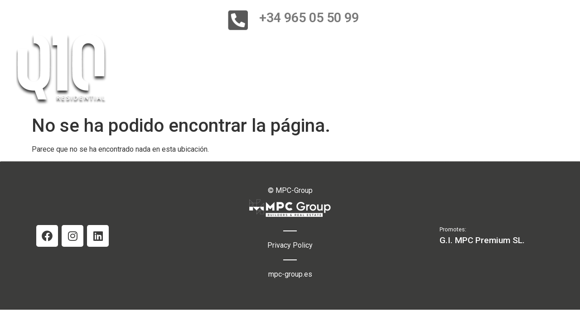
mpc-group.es (290, 274)
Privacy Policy (290, 245)
